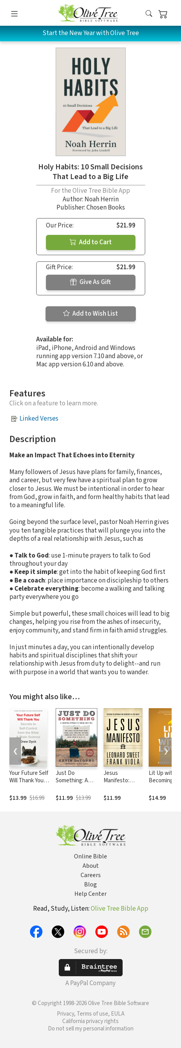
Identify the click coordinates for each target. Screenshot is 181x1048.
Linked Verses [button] (38, 418)
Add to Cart (91, 242)
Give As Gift (90, 282)
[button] (149, 14)
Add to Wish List (90, 313)
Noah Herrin (101, 199)
